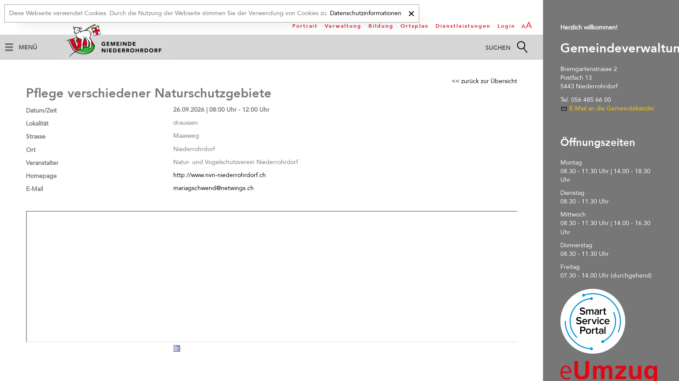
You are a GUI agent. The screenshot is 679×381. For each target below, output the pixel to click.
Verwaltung (343, 26)
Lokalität (37, 123)
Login (506, 26)
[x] (411, 12)
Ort (31, 150)
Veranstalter (42, 163)
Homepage (41, 176)
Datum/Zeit (41, 111)
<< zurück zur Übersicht (484, 81)
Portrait (305, 26)
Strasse (35, 136)
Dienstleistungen (463, 26)
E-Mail (34, 189)
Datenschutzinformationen (365, 13)
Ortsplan (415, 26)
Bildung (381, 26)
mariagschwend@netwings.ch (213, 188)
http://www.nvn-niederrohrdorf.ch (219, 175)
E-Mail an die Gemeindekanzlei (611, 108)
